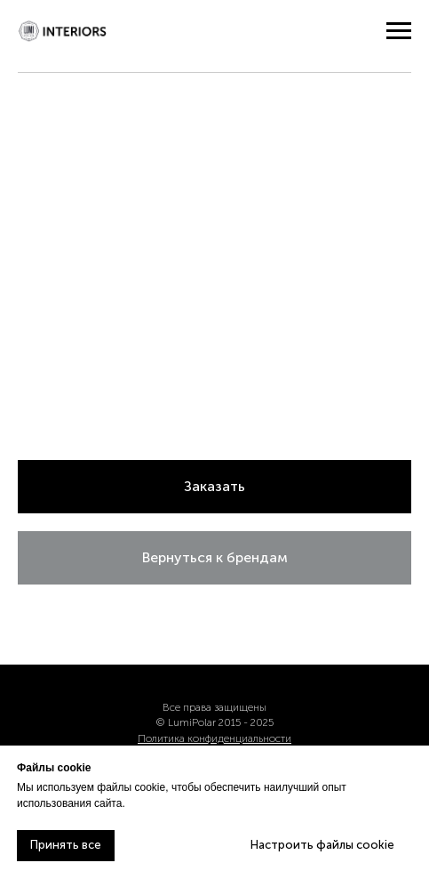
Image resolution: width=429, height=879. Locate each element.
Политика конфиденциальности (214, 738)
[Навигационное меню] (398, 31)
